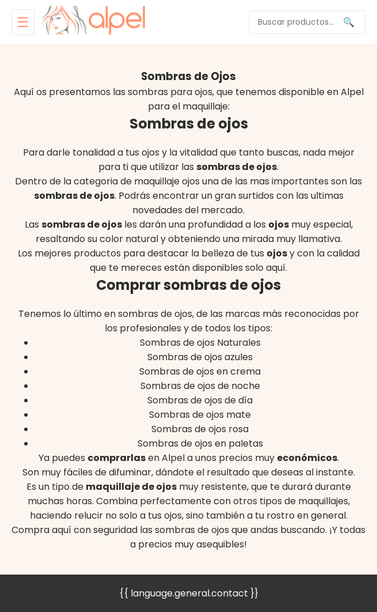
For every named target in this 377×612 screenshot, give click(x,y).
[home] (93, 22)
